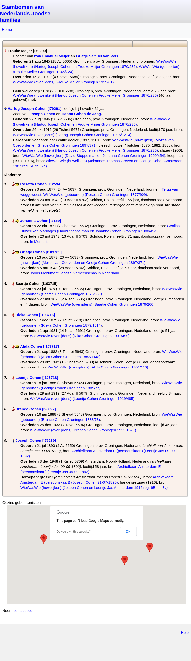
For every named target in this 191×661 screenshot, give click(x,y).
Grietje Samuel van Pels (97, 56)
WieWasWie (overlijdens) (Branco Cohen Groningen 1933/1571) (83, 430)
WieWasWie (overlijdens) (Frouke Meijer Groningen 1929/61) (63, 82)
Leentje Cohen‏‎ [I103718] (36, 377)
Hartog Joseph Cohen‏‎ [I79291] (34, 108)
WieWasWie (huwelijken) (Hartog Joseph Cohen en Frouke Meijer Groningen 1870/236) (85, 95)
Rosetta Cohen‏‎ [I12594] (40, 184)
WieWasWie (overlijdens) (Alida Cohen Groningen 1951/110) (98, 367)
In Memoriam (41, 241)
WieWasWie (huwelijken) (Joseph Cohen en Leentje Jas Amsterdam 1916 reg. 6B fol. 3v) (94, 487)
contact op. (22, 610)
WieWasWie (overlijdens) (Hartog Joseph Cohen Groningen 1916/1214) (72, 135)
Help (185, 632)
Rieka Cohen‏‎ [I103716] (35, 315)
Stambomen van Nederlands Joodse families (25, 13)
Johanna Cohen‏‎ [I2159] (40, 221)
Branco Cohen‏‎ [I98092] (35, 409)
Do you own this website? (74, 531)
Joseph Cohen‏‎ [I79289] (35, 440)
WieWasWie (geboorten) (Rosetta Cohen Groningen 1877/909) (95, 194)
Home (7, 29)
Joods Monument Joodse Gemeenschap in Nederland (74, 273)
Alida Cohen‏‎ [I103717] (39, 346)
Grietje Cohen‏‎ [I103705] (41, 252)
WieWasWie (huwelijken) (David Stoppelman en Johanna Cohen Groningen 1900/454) (93, 155)
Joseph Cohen (42, 114)
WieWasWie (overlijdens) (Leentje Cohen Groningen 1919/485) (82, 398)
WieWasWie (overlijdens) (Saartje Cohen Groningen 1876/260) (103, 304)
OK (128, 532)
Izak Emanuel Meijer (52, 56)
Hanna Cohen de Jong (81, 114)
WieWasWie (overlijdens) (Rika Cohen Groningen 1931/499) (79, 336)
